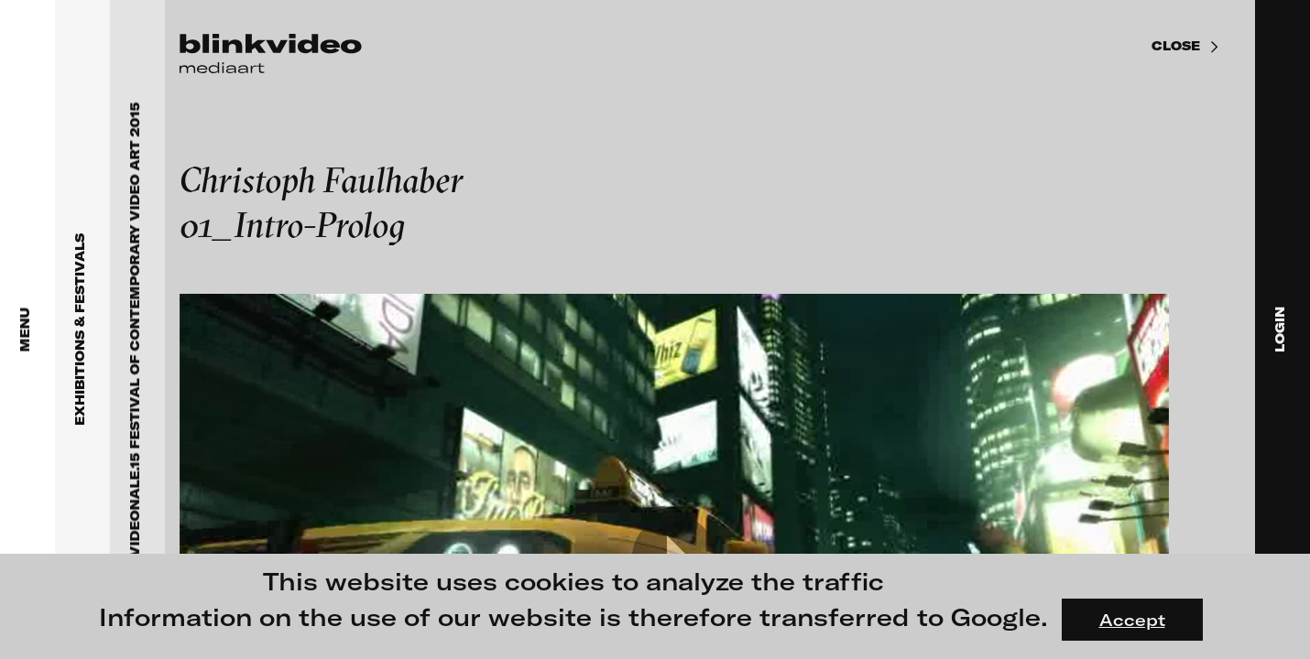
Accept (1132, 620)
